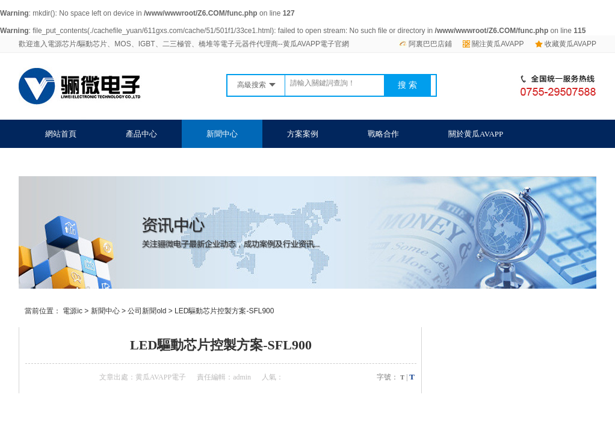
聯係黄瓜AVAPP (72, 162)
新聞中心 (222, 133)
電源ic (72, 311)
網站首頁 (60, 133)
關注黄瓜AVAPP (493, 44)
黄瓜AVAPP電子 (160, 377)
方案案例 (302, 133)
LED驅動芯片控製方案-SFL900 (224, 311)
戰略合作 (383, 133)
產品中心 (141, 133)
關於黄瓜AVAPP (475, 133)
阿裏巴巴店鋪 (425, 44)
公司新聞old (147, 311)
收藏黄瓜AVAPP (565, 44)
